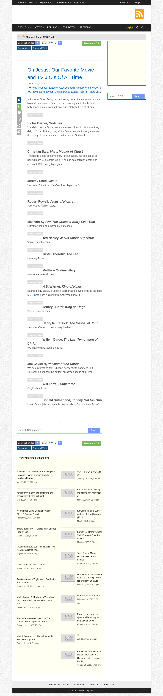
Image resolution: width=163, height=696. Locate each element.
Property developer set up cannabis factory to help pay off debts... (89, 617)
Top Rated (93, 684)
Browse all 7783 (39, 48)
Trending (108, 684)
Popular (79, 684)
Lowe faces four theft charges (31, 571)
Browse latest (24, 48)
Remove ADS (91, 43)
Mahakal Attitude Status (88, 595)
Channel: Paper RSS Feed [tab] (38, 36)
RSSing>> (54, 684)
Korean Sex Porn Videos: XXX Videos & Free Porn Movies (89, 538)
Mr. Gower (33, 302)
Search (94, 437)
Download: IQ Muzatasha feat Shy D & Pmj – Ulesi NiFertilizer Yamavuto (89, 577)
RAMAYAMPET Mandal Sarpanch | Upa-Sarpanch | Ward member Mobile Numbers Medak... (37, 482)
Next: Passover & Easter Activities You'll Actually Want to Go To (64, 95)
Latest (67, 684)
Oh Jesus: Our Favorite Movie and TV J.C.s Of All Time (59, 77)
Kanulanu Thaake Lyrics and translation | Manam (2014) (88, 518)
